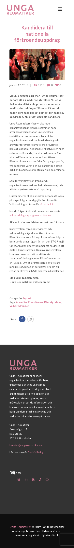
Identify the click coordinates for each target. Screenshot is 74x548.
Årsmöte (21, 302)
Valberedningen (19, 305)
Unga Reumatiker (20, 526)
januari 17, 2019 (18, 85)
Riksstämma (35, 302)
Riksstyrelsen (53, 302)
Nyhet (27, 298)
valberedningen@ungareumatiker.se (30, 215)
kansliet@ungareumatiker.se (25, 445)
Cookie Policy (35, 452)
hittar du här (47, 204)
